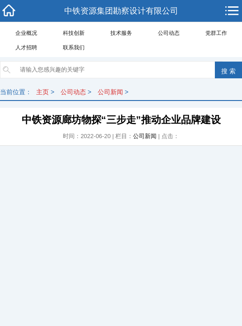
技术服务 (121, 33)
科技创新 (74, 33)
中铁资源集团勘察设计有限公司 (121, 10)
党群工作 (216, 33)
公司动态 (169, 33)
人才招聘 (26, 47)
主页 (42, 92)
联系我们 (74, 47)
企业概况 (26, 33)
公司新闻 (110, 92)
